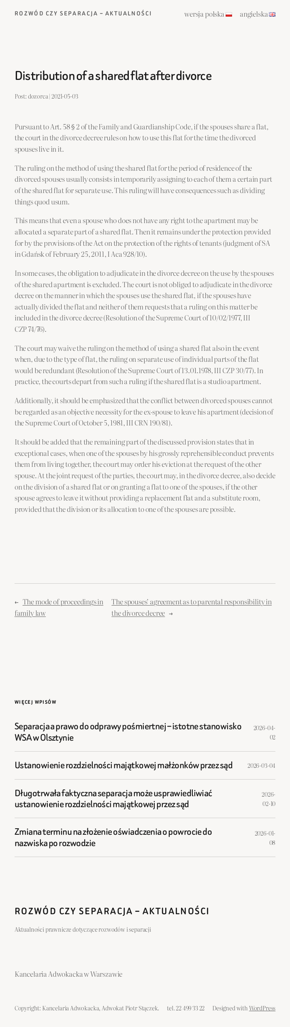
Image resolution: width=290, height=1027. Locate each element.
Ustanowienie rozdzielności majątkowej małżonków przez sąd (123, 765)
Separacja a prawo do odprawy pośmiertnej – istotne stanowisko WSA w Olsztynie (128, 732)
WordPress (262, 1007)
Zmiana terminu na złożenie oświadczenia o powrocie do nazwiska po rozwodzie (113, 837)
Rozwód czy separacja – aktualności (83, 13)
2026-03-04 (261, 765)
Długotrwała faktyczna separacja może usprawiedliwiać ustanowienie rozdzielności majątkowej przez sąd (113, 799)
